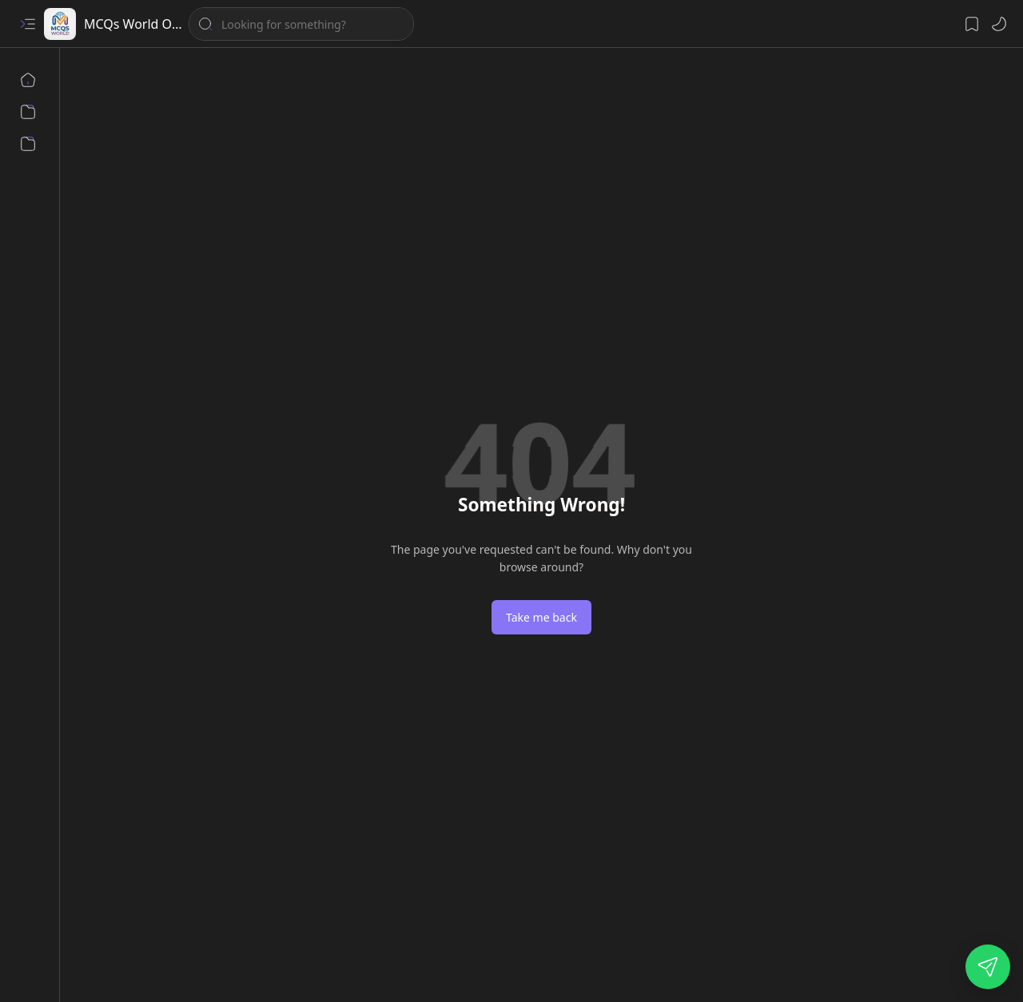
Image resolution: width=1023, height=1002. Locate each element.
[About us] (28, 112)
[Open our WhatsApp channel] (987, 966)
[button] (28, 24)
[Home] (28, 80)
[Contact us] (28, 144)
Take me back (541, 617)
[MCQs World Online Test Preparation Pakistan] (60, 24)
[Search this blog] (301, 24)
